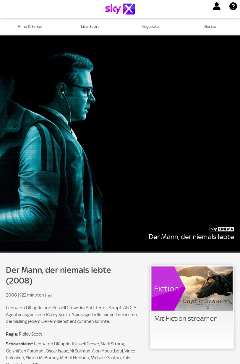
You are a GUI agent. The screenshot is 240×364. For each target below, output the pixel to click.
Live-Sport (90, 26)
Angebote (150, 26)
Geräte (210, 26)
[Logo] (120, 9)
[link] (192, 307)
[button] (216, 6)
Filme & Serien (30, 26)
